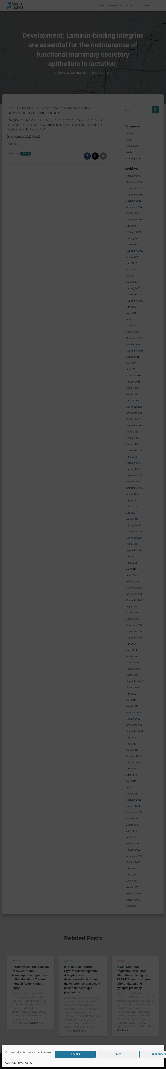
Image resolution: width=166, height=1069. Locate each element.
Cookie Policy (11, 1063)
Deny (117, 1054)
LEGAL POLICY (25, 1063)
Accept (75, 1054)
